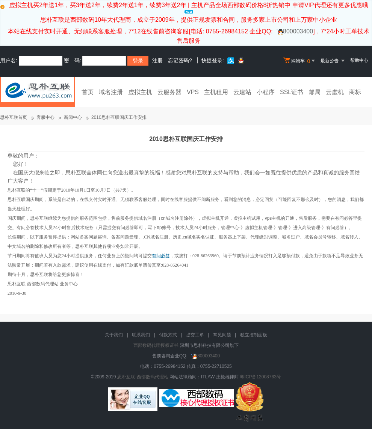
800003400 (293, 31)
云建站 (242, 92)
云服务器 (169, 92)
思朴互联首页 (13, 117)
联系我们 (141, 335)
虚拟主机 (140, 92)
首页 (88, 92)
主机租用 (216, 92)
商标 (355, 92)
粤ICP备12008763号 (260, 377)
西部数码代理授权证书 (155, 345)
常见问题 (222, 335)
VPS (193, 92)
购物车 (300, 60)
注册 (157, 60)
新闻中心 (73, 117)
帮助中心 (359, 60)
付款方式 (168, 335)
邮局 (314, 92)
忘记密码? (180, 60)
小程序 (266, 92)
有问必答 (161, 255)
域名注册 (111, 92)
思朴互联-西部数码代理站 (142, 377)
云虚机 (335, 92)
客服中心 (45, 117)
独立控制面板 (253, 335)
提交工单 (195, 335)
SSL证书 (291, 92)
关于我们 (114, 335)
